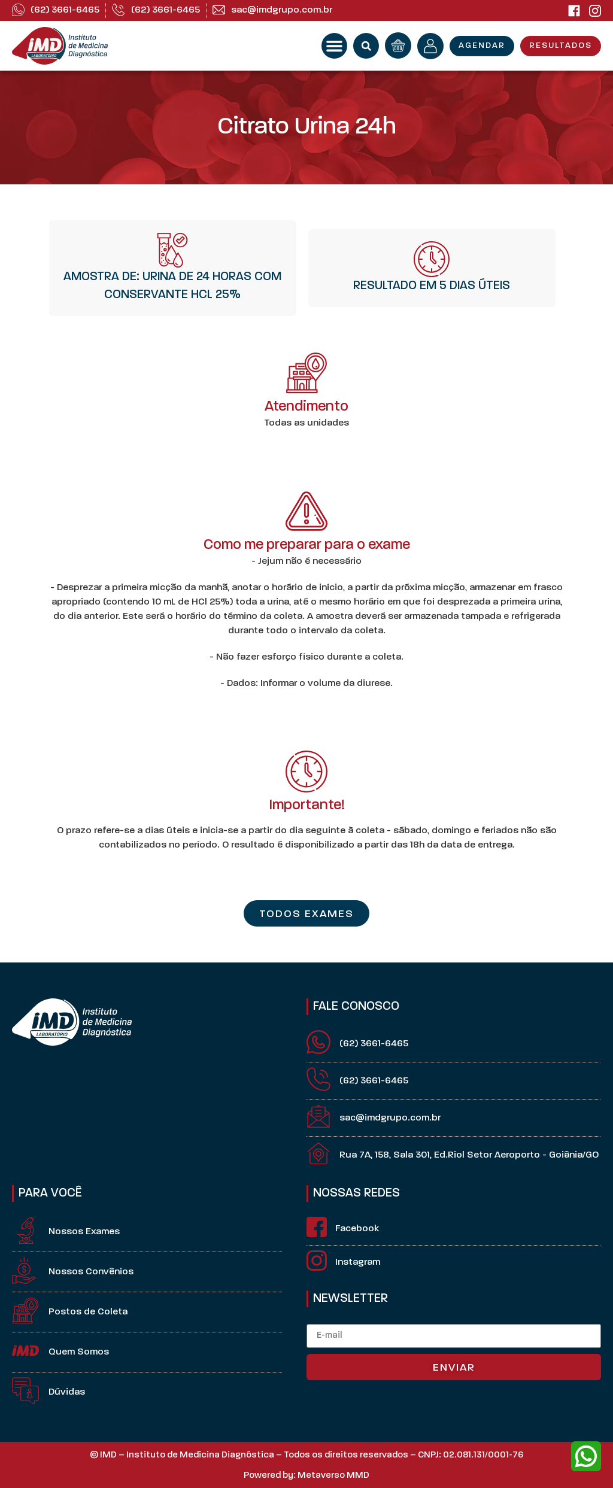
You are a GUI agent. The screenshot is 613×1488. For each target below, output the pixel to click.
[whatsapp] (586, 1456)
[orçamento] (398, 45)
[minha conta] (430, 46)
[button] (334, 46)
